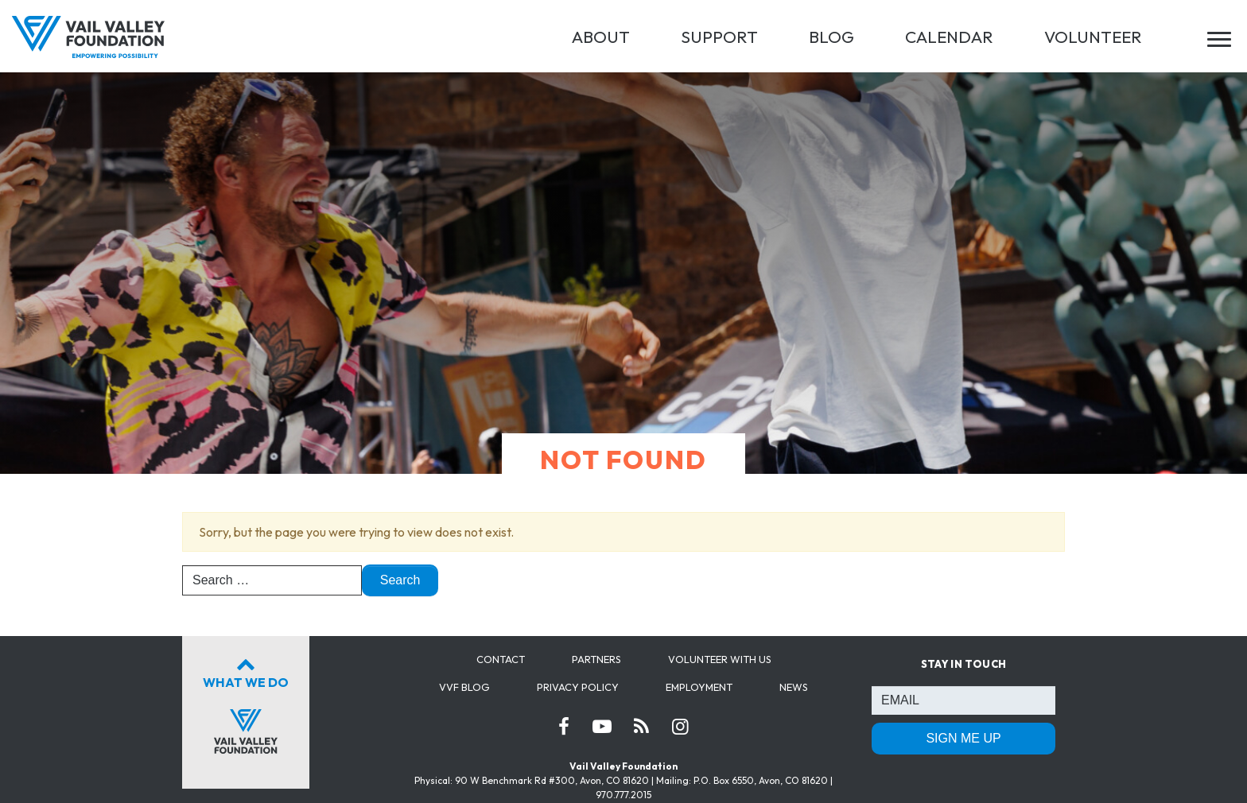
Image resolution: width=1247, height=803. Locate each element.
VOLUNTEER (1093, 36)
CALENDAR (949, 36)
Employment (699, 687)
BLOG (831, 36)
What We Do (245, 703)
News (793, 687)
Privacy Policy (578, 687)
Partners (596, 659)
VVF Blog (464, 687)
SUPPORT (719, 36)
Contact (500, 659)
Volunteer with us (719, 659)
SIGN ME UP (963, 738)
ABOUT (601, 36)
